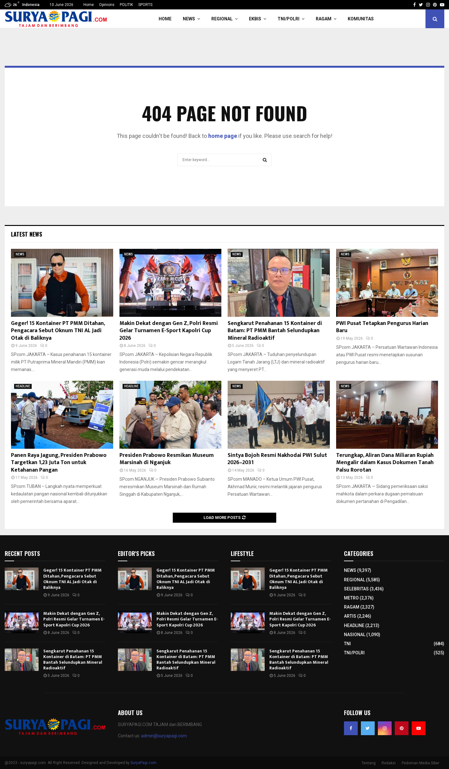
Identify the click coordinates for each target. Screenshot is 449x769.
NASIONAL (354, 634)
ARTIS (350, 616)
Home (88, 5)
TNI (347, 643)
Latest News (26, 234)
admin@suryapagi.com (164, 735)
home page (222, 136)
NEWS (189, 18)
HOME (165, 18)
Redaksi (389, 763)
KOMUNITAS (361, 18)
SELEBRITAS (356, 588)
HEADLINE (23, 386)
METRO (351, 597)
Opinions (106, 5)
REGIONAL (222, 18)
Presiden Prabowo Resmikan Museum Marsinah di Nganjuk (166, 459)
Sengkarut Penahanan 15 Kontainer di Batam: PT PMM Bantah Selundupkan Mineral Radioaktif (275, 331)
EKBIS (255, 18)
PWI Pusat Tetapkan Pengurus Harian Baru (382, 327)
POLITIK (126, 5)
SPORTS (145, 5)
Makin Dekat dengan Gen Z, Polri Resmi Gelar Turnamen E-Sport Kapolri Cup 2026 (168, 331)
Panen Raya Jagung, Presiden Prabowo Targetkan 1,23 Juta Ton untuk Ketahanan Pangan (59, 463)
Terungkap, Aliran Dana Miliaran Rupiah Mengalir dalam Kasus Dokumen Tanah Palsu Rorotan (385, 463)
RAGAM (323, 18)
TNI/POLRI (288, 18)
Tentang (369, 763)
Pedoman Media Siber (420, 763)
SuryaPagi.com (143, 763)
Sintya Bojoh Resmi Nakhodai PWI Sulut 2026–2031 (277, 459)
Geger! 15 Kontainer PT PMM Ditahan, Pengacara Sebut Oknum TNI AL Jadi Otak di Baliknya (58, 331)
